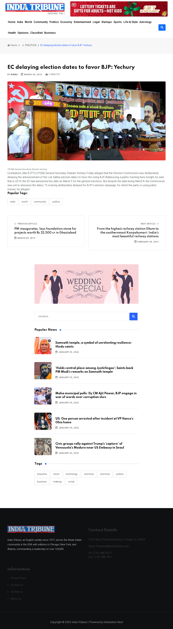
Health (12, 32)
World (28, 22)
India (20, 22)
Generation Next (113, 625)
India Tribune (79, 625)
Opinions (23, 32)
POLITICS (30, 45)
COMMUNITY (40, 201)
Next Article (150, 224)
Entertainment (82, 22)
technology (72, 474)
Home (11, 22)
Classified (36, 32)
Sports (118, 22)
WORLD (25, 201)
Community (41, 22)
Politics (54, 22)
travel (56, 474)
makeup (57, 481)
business (42, 481)
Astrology (145, 22)
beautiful (42, 474)
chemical (89, 474)
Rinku (14, 74)
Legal (96, 22)
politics (119, 474)
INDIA (12, 201)
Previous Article (25, 224)
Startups (106, 22)
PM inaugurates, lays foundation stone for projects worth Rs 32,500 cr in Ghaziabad (45, 230)
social (71, 481)
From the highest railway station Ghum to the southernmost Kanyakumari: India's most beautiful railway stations (128, 232)
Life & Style (130, 22)
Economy (66, 22)
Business (50, 32)
